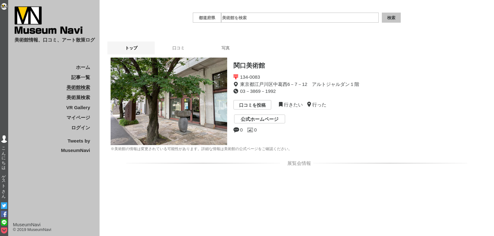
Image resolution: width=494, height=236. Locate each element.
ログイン (80, 127)
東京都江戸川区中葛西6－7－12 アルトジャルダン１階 (299, 84)
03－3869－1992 (258, 91)
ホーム (83, 67)
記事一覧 (80, 77)
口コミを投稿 (252, 105)
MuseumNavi (27, 224)
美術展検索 (78, 97)
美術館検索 (78, 87)
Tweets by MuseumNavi (75, 145)
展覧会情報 (298, 163)
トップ (131, 48)
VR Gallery (78, 107)
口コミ (178, 48)
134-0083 (250, 77)
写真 (225, 48)
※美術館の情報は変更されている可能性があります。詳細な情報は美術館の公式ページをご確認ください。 (201, 149)
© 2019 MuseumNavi (32, 229)
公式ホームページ (260, 119)
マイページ (78, 117)
